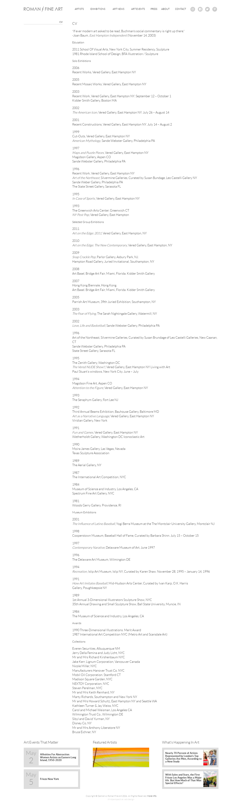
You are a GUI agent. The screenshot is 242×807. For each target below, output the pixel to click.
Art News (118, 9)
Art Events (138, 9)
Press (154, 9)
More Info (151, 796)
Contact (180, 9)
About (165, 9)
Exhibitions (97, 9)
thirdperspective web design (121, 799)
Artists (79, 9)
